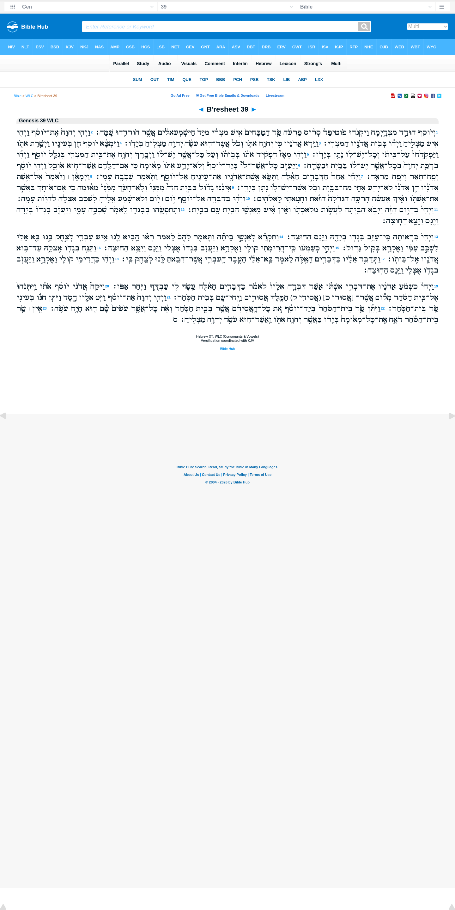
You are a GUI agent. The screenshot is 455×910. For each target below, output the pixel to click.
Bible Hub (227, 349)
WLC (29, 96)
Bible (17, 96)
